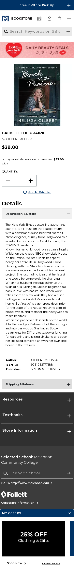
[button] (69, 18)
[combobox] (37, 473)
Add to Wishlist (39, 192)
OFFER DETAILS (51, 563)
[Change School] (37, 473)
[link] (59, 18)
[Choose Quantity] (19, 180)
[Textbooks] (39, 18)
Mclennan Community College (26, 460)
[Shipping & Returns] (37, 384)
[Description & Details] (37, 213)
